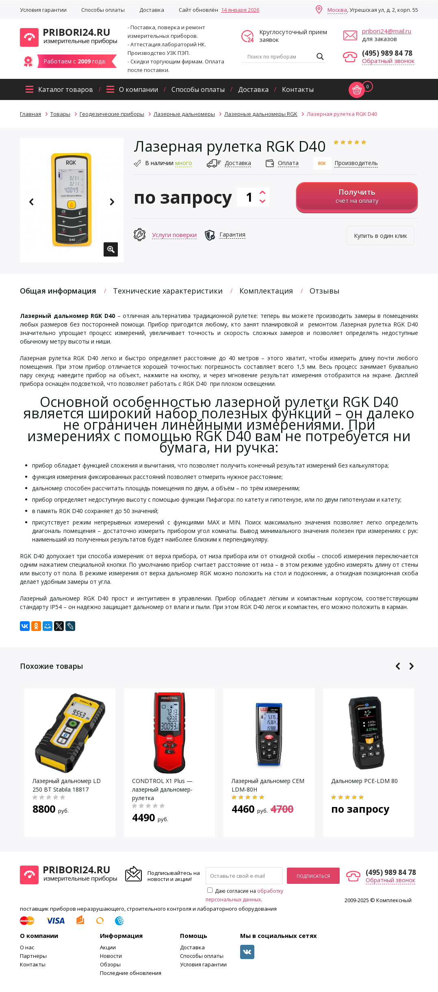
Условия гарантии (43, 9)
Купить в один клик (380, 235)
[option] (72, 200)
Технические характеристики (168, 291)
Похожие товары (51, 666)
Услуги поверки (174, 235)
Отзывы (325, 291)
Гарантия (232, 234)
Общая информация (58, 291)
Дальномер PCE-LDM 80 (364, 781)
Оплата (288, 163)
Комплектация (266, 291)
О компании (138, 89)
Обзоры (110, 964)
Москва (337, 9)
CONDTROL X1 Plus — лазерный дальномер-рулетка (162, 789)
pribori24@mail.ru (386, 31)
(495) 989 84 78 (387, 53)
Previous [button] (31, 202)
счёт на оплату (357, 195)
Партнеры (33, 955)
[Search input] (279, 56)
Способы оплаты (103, 9)
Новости (111, 955)
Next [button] (112, 202)
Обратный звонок (388, 61)
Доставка (151, 9)
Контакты (298, 89)
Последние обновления (130, 973)
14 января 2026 (240, 9)
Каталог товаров (65, 89)
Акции (108, 947)
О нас (27, 947)
